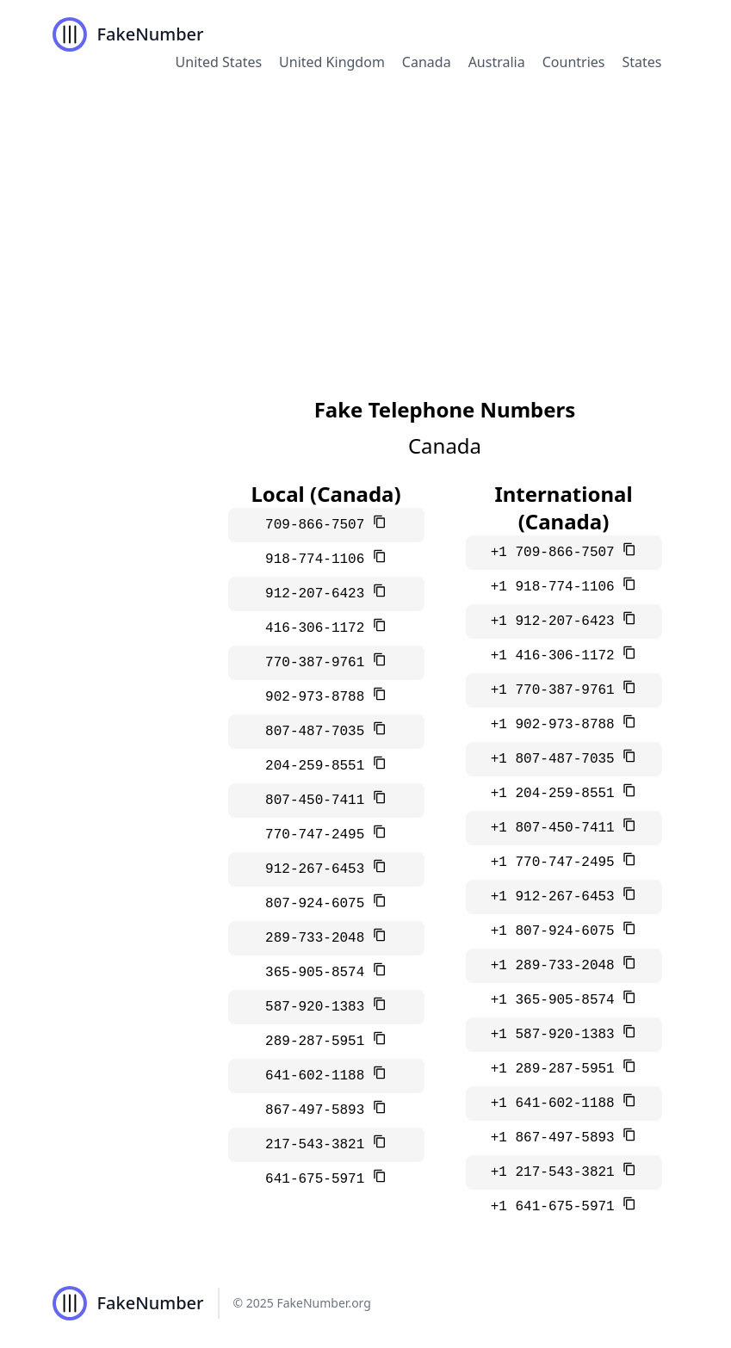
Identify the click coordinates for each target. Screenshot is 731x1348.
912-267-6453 (319, 869)
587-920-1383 (319, 1007)
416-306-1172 (319, 628)
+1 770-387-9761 (557, 690)
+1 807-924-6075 (557, 931)
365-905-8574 (319, 972)
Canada (426, 62)
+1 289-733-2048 (557, 966)
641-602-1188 (319, 1076)
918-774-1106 (319, 559)
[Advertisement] (365, 218)
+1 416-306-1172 (557, 656)
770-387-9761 (319, 663)
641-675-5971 (319, 1179)
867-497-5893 (319, 1110)
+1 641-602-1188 (557, 1103)
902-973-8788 (319, 697)
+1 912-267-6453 (557, 897)
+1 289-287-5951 (557, 1069)
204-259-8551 (319, 766)
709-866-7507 (319, 525)
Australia (496, 62)
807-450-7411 (319, 800)
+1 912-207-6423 (557, 621)
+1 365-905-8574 (557, 1000)
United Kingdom (332, 62)
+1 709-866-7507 (557, 552)
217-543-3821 (319, 1145)
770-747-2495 (319, 835)
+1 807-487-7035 (557, 759)
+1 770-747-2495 (557, 862)
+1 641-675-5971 (557, 1207)
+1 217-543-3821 (557, 1172)
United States (219, 62)
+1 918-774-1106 (557, 587)
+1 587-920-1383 (557, 1034)
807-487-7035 (319, 731)
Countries (573, 62)
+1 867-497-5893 (557, 1138)
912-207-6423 (319, 594)
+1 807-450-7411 (557, 828)
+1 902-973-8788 (557, 725)
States (641, 62)
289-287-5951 (319, 1041)
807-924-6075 (319, 904)
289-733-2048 (319, 938)
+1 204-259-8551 (557, 793)
